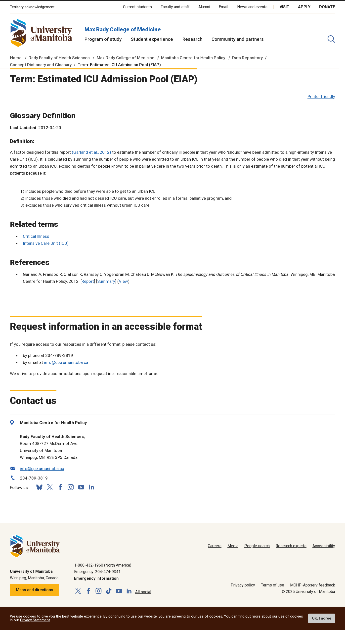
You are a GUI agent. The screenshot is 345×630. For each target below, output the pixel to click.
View (123, 281)
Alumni (204, 6)
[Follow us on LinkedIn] (91, 487)
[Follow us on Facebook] (60, 487)
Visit (284, 6)
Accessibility (323, 545)
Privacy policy (243, 585)
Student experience (152, 39)
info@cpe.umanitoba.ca (66, 362)
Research (192, 39)
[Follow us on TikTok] (109, 591)
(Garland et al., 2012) (91, 152)
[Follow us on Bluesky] (39, 487)
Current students (137, 6)
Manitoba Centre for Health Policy (193, 57)
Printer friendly (321, 96)
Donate (327, 6)
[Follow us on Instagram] (70, 487)
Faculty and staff (175, 6)
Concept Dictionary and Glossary (41, 64)
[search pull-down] (331, 39)
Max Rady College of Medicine (123, 29)
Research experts (291, 545)
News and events (252, 6)
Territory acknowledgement (32, 7)
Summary (106, 281)
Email (223, 6)
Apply (304, 6)
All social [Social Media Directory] (143, 591)
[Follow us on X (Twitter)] (49, 487)
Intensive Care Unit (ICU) (46, 243)
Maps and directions (34, 589)
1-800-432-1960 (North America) (102, 565)
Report (88, 281)
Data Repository (247, 57)
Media (232, 545)
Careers (214, 545)
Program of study (103, 39)
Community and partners (238, 39)
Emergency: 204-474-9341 (97, 571)
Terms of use (272, 585)
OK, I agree (321, 618)
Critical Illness (36, 236)
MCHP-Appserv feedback (312, 585)
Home (16, 57)
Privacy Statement (35, 620)
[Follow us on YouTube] (81, 487)
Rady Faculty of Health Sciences (59, 57)
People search (257, 545)
